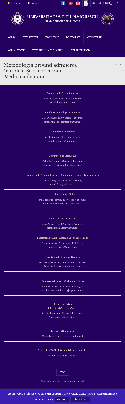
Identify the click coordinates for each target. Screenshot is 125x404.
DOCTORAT (73, 37)
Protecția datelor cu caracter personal (62, 381)
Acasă (11, 37)
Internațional (81, 50)
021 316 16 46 (102, 3)
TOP (62, 372)
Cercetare (94, 37)
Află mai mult (80, 399)
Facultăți (52, 37)
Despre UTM (30, 37)
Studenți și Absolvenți (48, 50)
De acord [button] (62, 399)
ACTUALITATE (16, 50)
